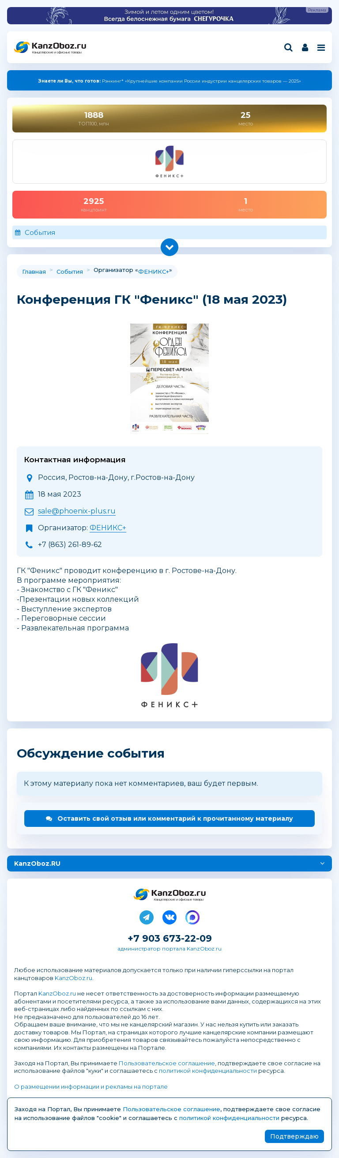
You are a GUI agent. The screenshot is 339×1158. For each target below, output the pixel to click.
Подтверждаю (294, 1136)
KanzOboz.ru (73, 977)
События (40, 232)
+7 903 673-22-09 (170, 938)
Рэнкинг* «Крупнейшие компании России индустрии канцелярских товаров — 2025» (169, 81)
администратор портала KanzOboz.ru (169, 948)
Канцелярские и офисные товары (57, 52)
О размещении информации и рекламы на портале (91, 1086)
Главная (34, 271)
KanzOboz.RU (37, 864)
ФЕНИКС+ (153, 271)
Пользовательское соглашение (167, 1063)
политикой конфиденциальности (208, 1070)
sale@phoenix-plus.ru (77, 511)
